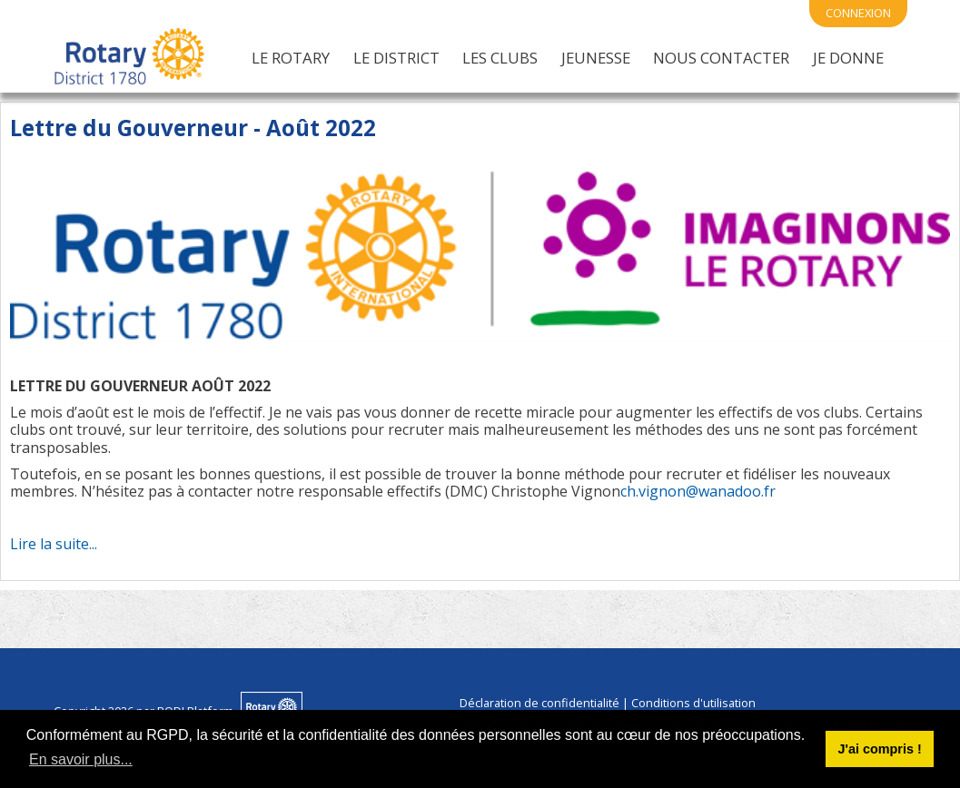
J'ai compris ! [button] (879, 749)
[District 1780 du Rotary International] (129, 57)
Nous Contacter (721, 57)
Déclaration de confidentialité (539, 702)
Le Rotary (291, 57)
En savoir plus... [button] (81, 759)
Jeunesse (595, 57)
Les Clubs (500, 57)
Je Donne (848, 57)
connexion (858, 13)
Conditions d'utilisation (693, 702)
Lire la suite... (53, 544)
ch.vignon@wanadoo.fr (698, 491)
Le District (396, 57)
